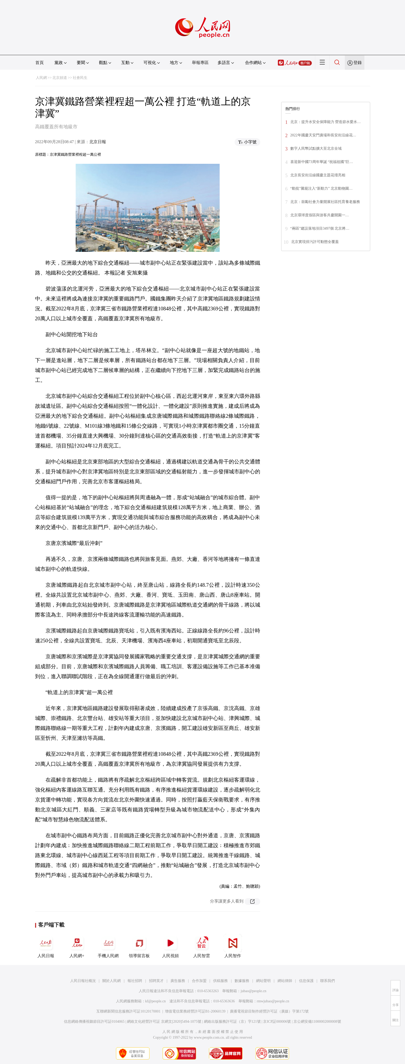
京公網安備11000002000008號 (317, 1022)
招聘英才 (156, 981)
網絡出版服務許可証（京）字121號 (232, 1022)
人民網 (41, 78)
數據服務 (242, 981)
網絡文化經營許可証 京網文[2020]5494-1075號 (164, 1022)
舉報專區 (200, 62)
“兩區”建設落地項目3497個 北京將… (319, 228)
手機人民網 (108, 946)
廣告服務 (177, 981)
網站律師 (285, 981)
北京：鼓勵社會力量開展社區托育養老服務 (325, 202)
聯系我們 (327, 981)
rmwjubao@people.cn (273, 1001)
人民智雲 (201, 946)
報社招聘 (134, 981)
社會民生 (80, 78)
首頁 (39, 62)
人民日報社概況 (83, 981)
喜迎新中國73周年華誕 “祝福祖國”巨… (321, 162)
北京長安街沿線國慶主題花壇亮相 (317, 175)
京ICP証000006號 (277, 1022)
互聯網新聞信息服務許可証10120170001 (128, 1011)
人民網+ (77, 946)
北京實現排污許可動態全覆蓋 (315, 242)
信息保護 (306, 981)
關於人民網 (111, 981)
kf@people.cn (155, 1001)
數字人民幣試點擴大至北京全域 (316, 148)
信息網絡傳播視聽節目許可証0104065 (94, 1022)
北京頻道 (59, 78)
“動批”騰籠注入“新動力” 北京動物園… (321, 188)
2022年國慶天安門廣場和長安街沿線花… (323, 135)
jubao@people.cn (253, 991)
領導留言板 (139, 946)
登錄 (357, 62)
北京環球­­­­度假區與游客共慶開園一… (319, 215)
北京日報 (97, 141)
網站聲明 (263, 981)
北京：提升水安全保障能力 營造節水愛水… (325, 122)
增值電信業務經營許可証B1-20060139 (195, 1011)
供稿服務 (220, 981)
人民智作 (233, 946)
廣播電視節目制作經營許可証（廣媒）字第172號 (269, 1011)
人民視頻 (170, 946)
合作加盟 (199, 981)
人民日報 (46, 946)
